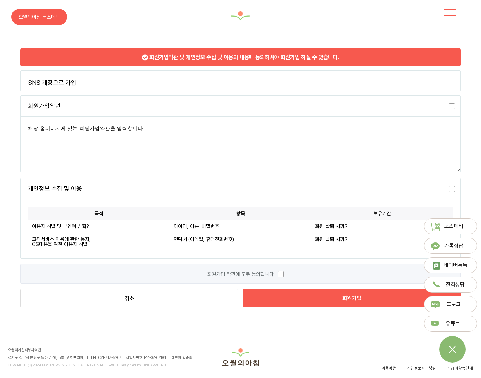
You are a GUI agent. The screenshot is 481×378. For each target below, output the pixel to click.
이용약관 (388, 368)
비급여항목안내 (460, 368)
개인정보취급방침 (421, 368)
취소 (129, 298)
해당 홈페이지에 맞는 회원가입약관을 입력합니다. (240, 144)
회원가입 (351, 298)
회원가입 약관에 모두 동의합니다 (240, 274)
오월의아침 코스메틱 (39, 17)
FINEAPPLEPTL (154, 365)
